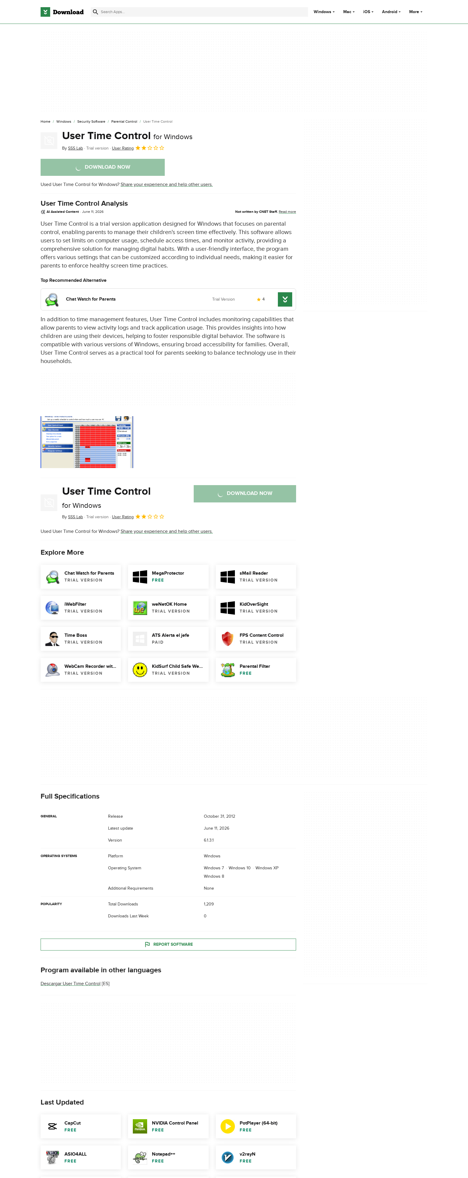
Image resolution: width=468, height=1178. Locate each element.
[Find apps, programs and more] (199, 12)
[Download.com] (62, 12)
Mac (347, 12)
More (416, 11)
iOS (366, 12)
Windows (322, 12)
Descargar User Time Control (71, 984)
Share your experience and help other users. (167, 184)
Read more (287, 212)
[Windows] (63, 122)
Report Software (168, 944)
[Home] (45, 122)
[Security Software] (91, 122)
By (72, 148)
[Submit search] (95, 12)
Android (389, 12)
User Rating (138, 148)
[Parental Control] (124, 122)
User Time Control (127, 135)
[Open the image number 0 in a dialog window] (87, 442)
